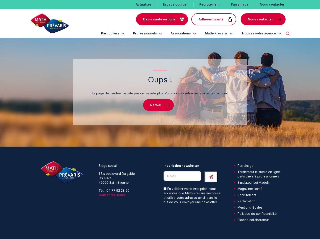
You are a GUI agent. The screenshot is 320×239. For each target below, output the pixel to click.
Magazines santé (250, 189)
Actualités (144, 4)
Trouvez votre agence (258, 33)
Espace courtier (175, 4)
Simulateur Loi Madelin (254, 182)
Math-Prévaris (216, 33)
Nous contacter (272, 4)
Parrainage (239, 4)
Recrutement (209, 4)
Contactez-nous (112, 195)
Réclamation (246, 201)
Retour (155, 105)
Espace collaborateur (253, 220)
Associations (181, 33)
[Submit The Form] (211, 176)
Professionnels (145, 33)
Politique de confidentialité (257, 213)
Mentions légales (250, 207)
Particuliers (110, 33)
